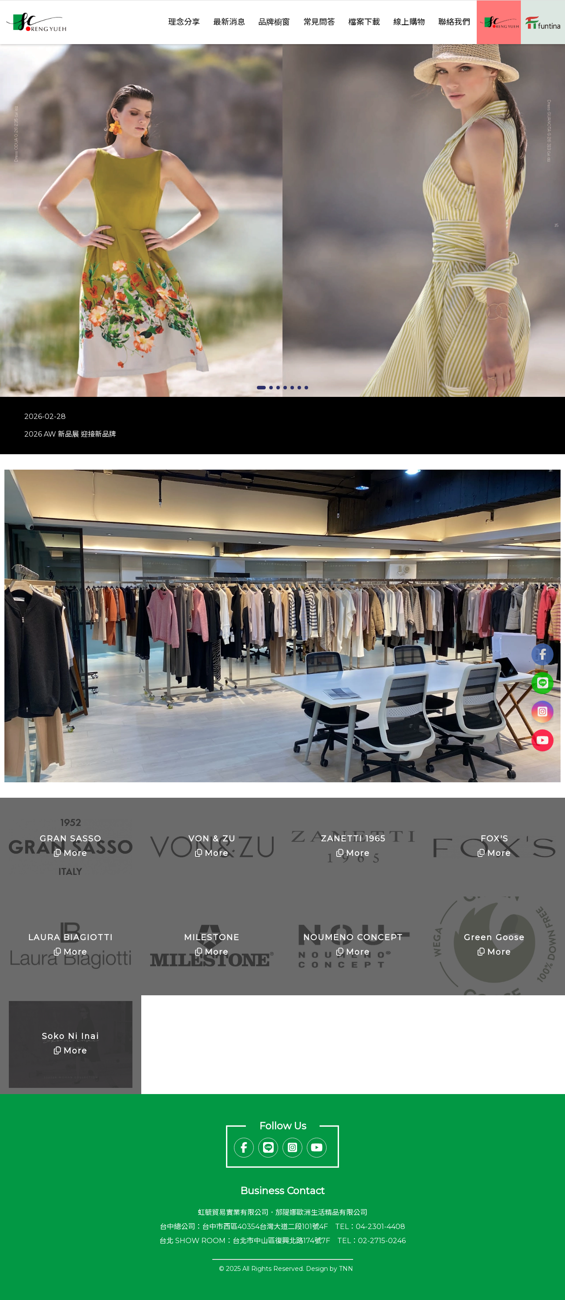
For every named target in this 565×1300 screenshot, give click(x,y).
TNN (346, 1269)
